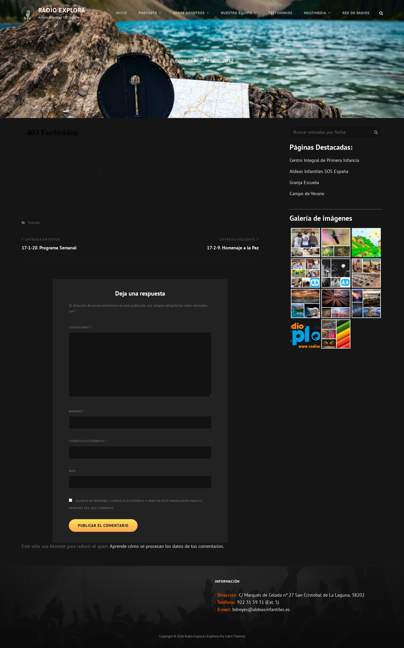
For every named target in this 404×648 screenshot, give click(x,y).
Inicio (121, 13)
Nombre (77, 411)
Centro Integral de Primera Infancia (324, 160)
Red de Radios (355, 13)
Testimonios (280, 13)
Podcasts (148, 13)
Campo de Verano (307, 193)
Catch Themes (235, 636)
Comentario (80, 327)
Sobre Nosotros (189, 13)
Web (72, 471)
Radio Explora (61, 10)
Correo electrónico (87, 441)
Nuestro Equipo (236, 13)
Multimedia (315, 13)
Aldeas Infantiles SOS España (319, 171)
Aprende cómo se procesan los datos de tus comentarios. (167, 546)
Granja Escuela (304, 182)
